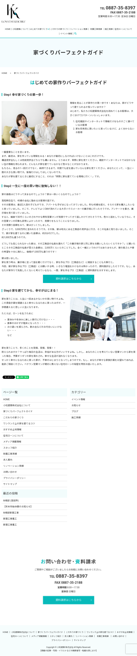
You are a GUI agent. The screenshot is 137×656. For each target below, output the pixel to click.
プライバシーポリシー (14, 478)
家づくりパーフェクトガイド (18, 411)
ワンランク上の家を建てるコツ (19, 423)
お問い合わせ (10, 472)
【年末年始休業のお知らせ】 (18, 506)
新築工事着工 (10, 519)
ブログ (74, 411)
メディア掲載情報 (12, 442)
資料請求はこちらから (69, 278)
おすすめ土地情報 (12, 429)
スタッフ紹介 (10, 448)
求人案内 (7, 460)
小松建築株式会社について (16, 405)
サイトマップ (10, 484)
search (77, 33)
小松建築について (20, 29)
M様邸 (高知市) (11, 500)
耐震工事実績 (97, 29)
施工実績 (109, 29)
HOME (8, 29)
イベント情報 (66, 34)
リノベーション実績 (78, 29)
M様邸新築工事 (11, 512)
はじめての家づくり (39, 29)
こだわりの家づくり (59, 29)
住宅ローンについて (123, 29)
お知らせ (76, 405)
